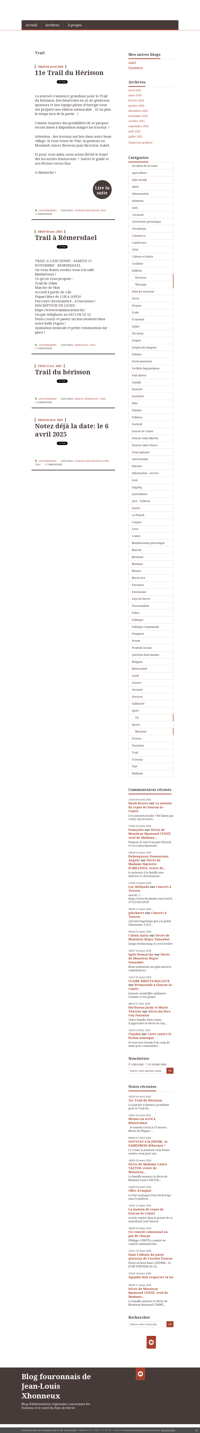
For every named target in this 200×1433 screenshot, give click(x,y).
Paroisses (138, 585)
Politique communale (145, 627)
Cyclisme (137, 263)
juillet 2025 (135, 136)
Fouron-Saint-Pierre (145, 445)
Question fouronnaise (145, 655)
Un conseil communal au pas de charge (148, 1234)
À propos (75, 25)
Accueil (31, 25)
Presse (136, 641)
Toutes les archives (140, 142)
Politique (137, 620)
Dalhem (137, 270)
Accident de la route (145, 166)
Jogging (104, 461)
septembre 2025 (138, 126)
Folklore (137, 417)
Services (137, 697)
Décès (135, 298)
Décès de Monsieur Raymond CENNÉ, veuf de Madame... (149, 834)
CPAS (135, 250)
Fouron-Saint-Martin (87, 210)
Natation (140, 731)
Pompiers (138, 634)
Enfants (137, 354)
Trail (103, 210)
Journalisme (139, 494)
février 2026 (136, 100)
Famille (136, 382)
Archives (52, 25)
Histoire (137, 466)
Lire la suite (102, 190)
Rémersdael (82, 345)
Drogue (136, 305)
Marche (79, 398)
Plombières (135, 68)
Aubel (132, 62)
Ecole (135, 312)
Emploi (136, 340)
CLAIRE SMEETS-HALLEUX (149, 981)
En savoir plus (168, 1430)
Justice (136, 508)
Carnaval (137, 215)
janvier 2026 (136, 105)
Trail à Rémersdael (66, 237)
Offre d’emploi (139, 1191)
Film (135, 403)
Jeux (135, 480)
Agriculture (139, 173)
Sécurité (137, 690)
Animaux (137, 201)
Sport (135, 710)
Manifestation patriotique (148, 543)
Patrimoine (139, 592)
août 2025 (134, 131)
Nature (136, 571)
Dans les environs (143, 291)
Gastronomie (140, 459)
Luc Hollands (138, 887)
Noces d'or (138, 578)
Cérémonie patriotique (146, 221)
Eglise (136, 326)
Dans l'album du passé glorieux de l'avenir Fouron (150, 1256)
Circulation (139, 228)
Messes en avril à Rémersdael (141, 1121)
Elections (137, 333)
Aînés (135, 187)
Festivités (138, 396)
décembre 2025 (138, 111)
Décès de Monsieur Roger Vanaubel (149, 937)
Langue (137, 522)
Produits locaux (142, 648)
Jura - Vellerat (141, 501)
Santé (135, 675)
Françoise (136, 830)
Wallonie (137, 773)
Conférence (139, 242)
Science (137, 682)
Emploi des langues (144, 347)
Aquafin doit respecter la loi (150, 1277)
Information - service (145, 473)
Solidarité (138, 703)
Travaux (137, 759)
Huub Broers (138, 803)
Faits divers (139, 375)
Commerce (139, 235)
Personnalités (140, 606)
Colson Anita (138, 935)
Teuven (136, 738)
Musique (137, 564)
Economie (138, 319)
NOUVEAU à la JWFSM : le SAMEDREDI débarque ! (148, 1143)
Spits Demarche (141, 954)
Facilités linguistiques (145, 368)
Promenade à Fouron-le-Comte (150, 987)
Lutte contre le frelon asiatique (149, 1036)
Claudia (134, 1034)
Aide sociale (139, 180)
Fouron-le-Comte (142, 431)
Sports (136, 724)
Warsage (141, 284)
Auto (135, 208)
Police (136, 613)
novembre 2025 (138, 116)
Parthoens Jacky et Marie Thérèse (148, 1009)
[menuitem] (31, 24)
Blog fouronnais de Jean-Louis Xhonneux (56, 1385)
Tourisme (138, 745)
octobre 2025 (136, 121)
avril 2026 (134, 90)
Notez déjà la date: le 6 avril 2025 (71, 429)
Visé (134, 766)
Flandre (137, 410)
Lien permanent (46, 210)
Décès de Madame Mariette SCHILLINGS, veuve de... (147, 864)
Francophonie (141, 452)
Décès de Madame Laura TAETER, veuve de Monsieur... (147, 1168)
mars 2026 (135, 95)
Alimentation (140, 194)
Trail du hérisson (62, 371)
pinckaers (136, 913)
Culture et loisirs (142, 256)
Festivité (137, 389)
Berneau (140, 277)
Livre (135, 529)
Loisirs (136, 536)
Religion (137, 662)
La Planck (138, 515)
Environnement (142, 361)
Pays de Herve (141, 599)
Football (137, 424)
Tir (137, 717)
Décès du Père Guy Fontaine (149, 1013)
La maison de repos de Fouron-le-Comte (150, 807)
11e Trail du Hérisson (69, 72)
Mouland (137, 557)
